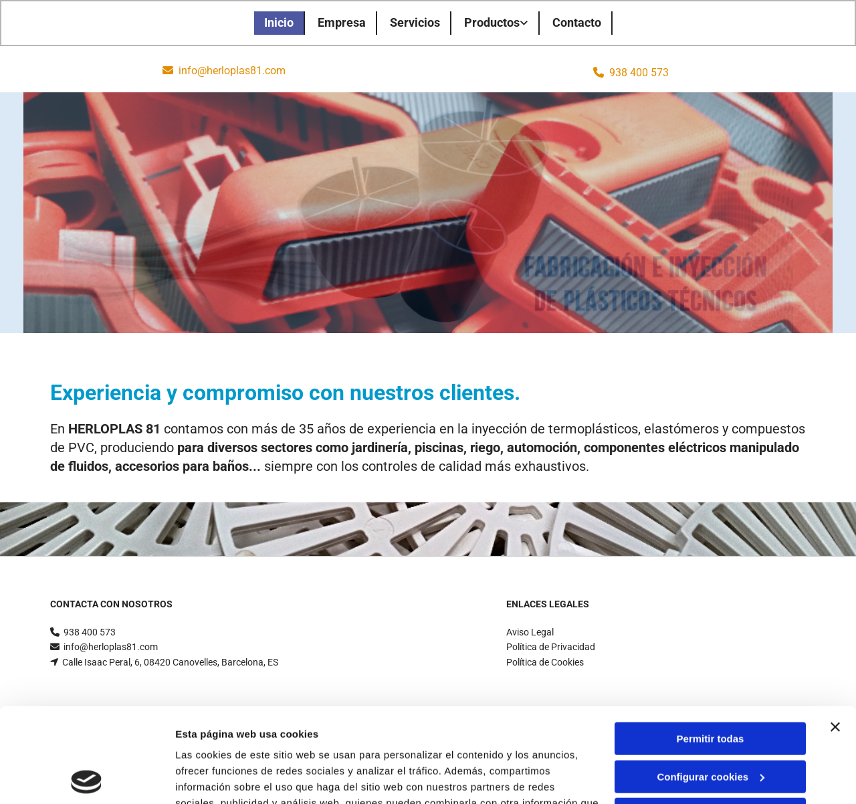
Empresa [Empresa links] (342, 22)
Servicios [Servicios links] (415, 22)
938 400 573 (639, 72)
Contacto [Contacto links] (576, 22)
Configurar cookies (710, 682)
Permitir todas (710, 644)
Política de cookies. (273, 740)
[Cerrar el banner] (835, 632)
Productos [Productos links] (492, 22)
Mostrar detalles (214, 777)
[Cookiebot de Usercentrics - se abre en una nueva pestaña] (86, 778)
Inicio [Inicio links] (279, 22)
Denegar (710, 720)
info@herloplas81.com (232, 70)
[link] (497, 23)
